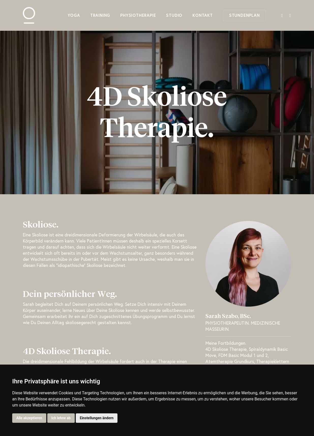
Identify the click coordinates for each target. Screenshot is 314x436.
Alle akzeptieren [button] (29, 418)
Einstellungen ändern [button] (97, 418)
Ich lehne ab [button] (61, 418)
